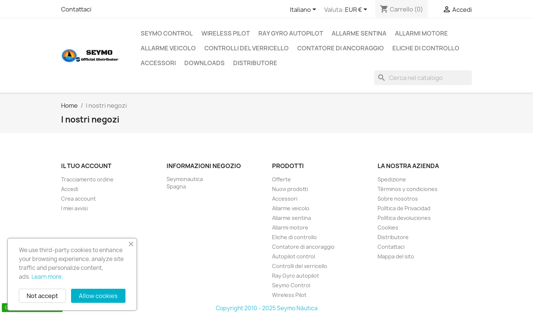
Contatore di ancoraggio (340, 48)
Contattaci (76, 9)
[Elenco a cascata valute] (357, 10)
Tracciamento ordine (87, 179)
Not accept (42, 296)
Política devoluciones (404, 217)
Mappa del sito (396, 256)
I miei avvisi (74, 208)
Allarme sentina (359, 33)
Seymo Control (167, 33)
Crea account (78, 198)
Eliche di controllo (425, 48)
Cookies (388, 227)
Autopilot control (293, 256)
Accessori (158, 63)
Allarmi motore (421, 33)
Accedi (69, 189)
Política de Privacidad (404, 208)
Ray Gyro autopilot (290, 33)
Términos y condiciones (408, 189)
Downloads (204, 63)
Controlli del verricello (246, 48)
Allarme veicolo (168, 48)
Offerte (281, 179)
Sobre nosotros (398, 198)
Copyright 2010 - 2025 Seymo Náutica (267, 308)
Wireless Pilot (225, 33)
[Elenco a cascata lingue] (304, 10)
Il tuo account (86, 166)
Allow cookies (98, 296)
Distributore (255, 63)
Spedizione (392, 179)
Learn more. (47, 277)
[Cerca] (423, 77)
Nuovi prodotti (290, 189)
